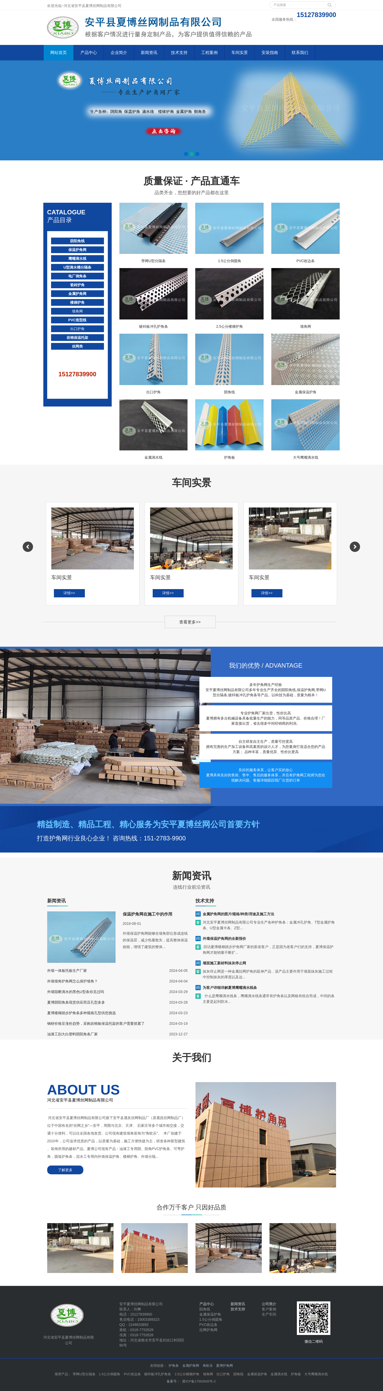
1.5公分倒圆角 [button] (109, 1374)
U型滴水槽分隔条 (77, 267)
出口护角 (77, 329)
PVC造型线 (77, 320)
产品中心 (88, 52)
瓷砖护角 (77, 285)
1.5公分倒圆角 (229, 261)
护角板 (229, 457)
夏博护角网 (224, 1365)
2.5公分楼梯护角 (229, 326)
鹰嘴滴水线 (77, 258)
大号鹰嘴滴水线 (305, 457)
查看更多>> (190, 622)
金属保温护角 (305, 392)
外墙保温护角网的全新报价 (224, 938)
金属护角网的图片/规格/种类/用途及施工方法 (238, 914)
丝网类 (77, 346)
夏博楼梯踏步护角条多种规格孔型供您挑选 (81, 1013)
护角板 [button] (296, 1374)
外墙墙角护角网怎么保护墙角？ (72, 981)
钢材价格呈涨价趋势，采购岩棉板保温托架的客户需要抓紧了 (96, 1023)
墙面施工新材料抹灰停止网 (224, 963)
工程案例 (209, 52)
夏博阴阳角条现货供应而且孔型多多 (76, 1002)
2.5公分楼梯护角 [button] (187, 1374)
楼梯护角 (77, 302)
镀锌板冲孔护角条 (153, 326)
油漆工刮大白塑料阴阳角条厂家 (72, 1034)
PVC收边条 (306, 261)
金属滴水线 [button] (279, 1374)
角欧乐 (208, 1365)
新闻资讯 (149, 52)
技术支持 (179, 52)
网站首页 (58, 52)
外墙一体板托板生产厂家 (67, 970)
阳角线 (204, 1309)
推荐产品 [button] (61, 1374)
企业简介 (119, 52)
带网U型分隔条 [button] (84, 1374)
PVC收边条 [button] (132, 1374)
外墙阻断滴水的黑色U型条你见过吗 (75, 992)
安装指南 (270, 52)
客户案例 (269, 1309)
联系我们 (300, 52)
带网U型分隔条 (153, 261)
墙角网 (77, 311)
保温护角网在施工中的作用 (147, 914)
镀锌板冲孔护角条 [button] (157, 1374)
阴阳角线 (77, 241)
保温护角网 (77, 250)
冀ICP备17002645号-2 (199, 1381)
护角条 (174, 1365)
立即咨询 (319, 830)
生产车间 (269, 1314)
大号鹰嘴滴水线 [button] (316, 1374)
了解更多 (65, 1170)
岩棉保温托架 (77, 337)
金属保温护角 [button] (257, 1374)
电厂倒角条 (77, 276)
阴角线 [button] (238, 1374)
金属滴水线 (153, 457)
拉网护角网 (208, 1330)
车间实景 (239, 52)
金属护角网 (77, 294)
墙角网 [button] (208, 1374)
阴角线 (229, 392)
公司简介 (269, 1304)
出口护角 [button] (223, 1374)
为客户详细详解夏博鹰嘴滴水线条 (230, 988)
